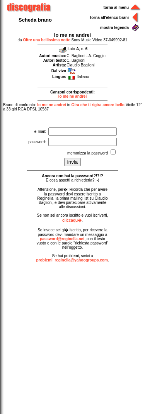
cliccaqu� (72, 220)
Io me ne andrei (72, 96)
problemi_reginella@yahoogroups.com (71, 260)
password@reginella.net (62, 239)
